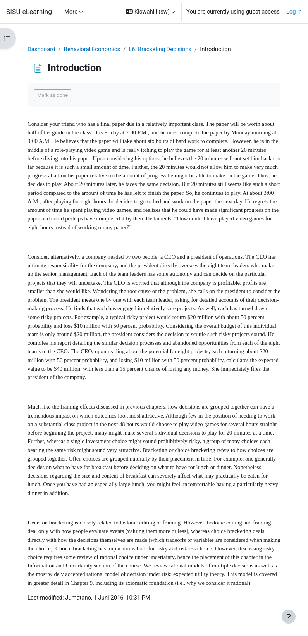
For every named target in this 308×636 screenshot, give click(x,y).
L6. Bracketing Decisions (160, 49)
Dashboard (41, 49)
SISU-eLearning (29, 11)
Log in (294, 11)
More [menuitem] (70, 11)
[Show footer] (289, 617)
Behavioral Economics (92, 49)
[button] (150, 11)
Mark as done (52, 95)
